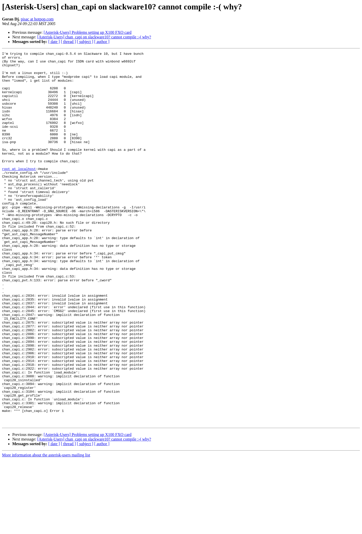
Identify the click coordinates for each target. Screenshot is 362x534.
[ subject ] (85, 41)
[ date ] (54, 41)
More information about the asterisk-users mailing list (46, 529)
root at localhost (19, 192)
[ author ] (102, 41)
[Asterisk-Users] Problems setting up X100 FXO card (88, 32)
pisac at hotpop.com (37, 19)
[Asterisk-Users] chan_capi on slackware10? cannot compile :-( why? (94, 37)
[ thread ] (68, 41)
